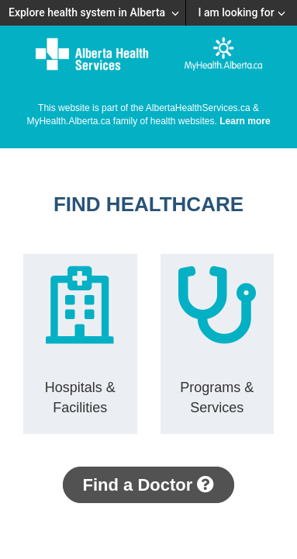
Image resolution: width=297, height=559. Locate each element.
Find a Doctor (149, 485)
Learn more (244, 121)
